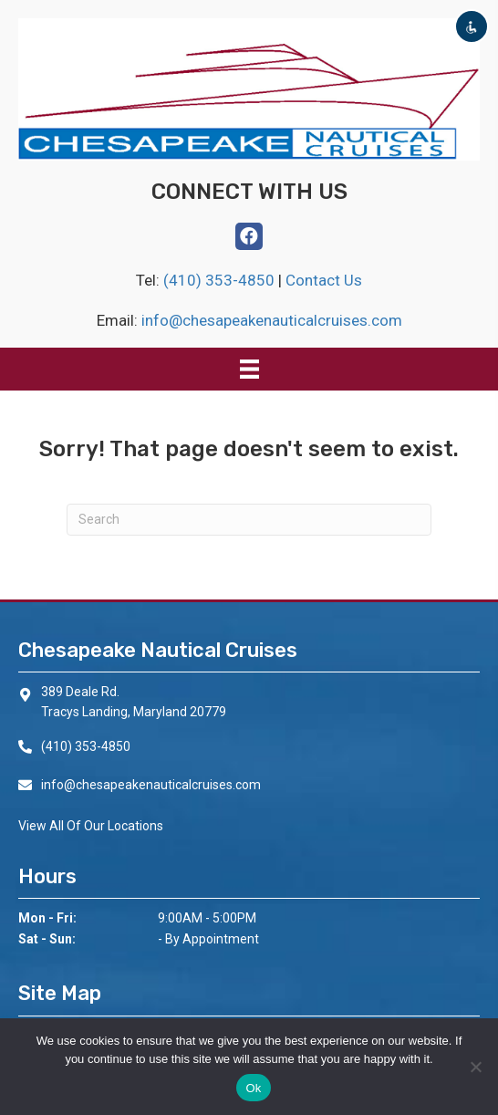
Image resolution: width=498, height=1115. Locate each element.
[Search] (249, 520)
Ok (253, 1088)
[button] (249, 236)
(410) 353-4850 (220, 280)
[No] (475, 1067)
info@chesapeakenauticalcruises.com (271, 320)
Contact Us (323, 280)
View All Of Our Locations (90, 825)
